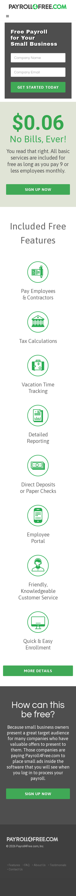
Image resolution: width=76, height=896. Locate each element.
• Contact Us (15, 869)
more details (38, 671)
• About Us (39, 865)
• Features (13, 865)
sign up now (38, 189)
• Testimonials (57, 865)
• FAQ (26, 865)
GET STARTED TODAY (38, 87)
